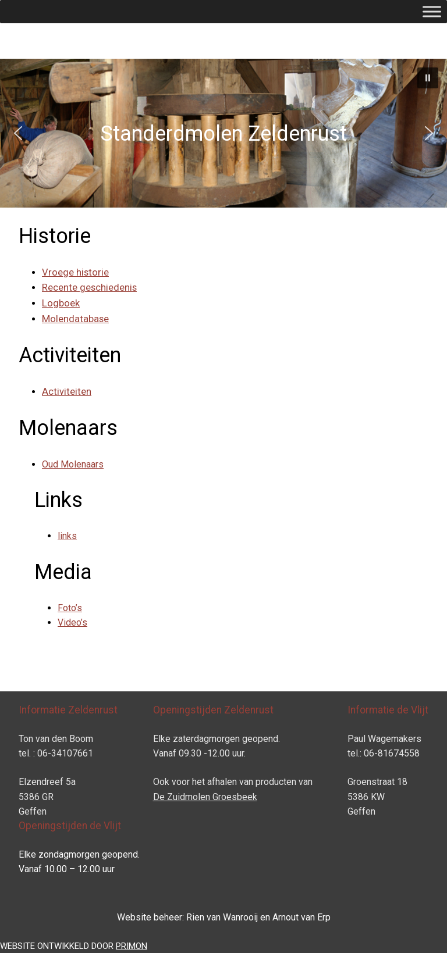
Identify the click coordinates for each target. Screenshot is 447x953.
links (67, 535)
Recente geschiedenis (89, 287)
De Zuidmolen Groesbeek (205, 796)
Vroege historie (75, 272)
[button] (427, 77)
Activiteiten (66, 391)
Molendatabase (75, 318)
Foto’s (70, 607)
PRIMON (131, 946)
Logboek (61, 303)
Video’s (72, 622)
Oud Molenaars (73, 464)
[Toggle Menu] (432, 11)
